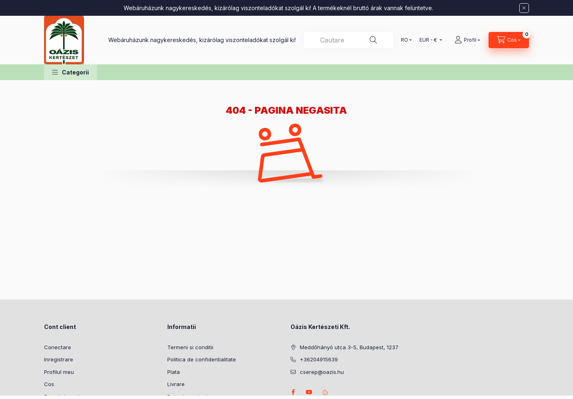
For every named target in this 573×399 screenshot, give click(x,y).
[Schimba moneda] (429, 40)
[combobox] (348, 40)
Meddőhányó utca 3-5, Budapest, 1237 (349, 347)
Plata (173, 372)
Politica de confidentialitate (201, 359)
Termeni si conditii (190, 347)
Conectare (57, 347)
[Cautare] (373, 40)
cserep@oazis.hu (322, 372)
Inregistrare (58, 359)
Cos (49, 384)
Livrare (176, 384)
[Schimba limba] (404, 40)
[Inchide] (524, 8)
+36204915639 (319, 359)
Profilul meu (59, 372)
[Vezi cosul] (509, 40)
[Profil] (467, 40)
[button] (70, 72)
